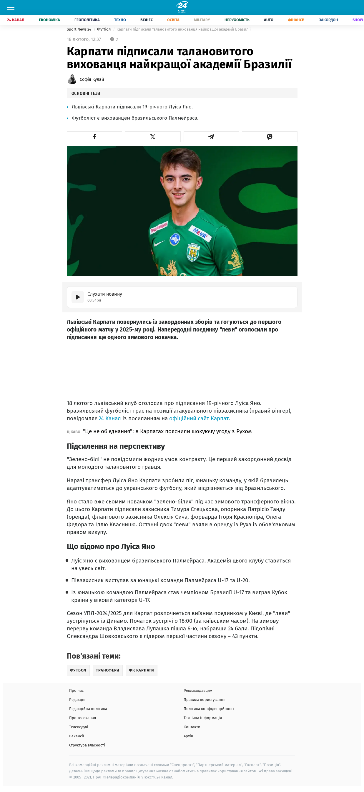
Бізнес (146, 20)
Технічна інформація (203, 718)
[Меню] (10, 7)
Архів (188, 736)
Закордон (328, 20)
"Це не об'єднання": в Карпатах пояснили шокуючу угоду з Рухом (167, 431)
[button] (94, 136)
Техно (120, 20)
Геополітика (87, 20)
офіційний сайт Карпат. (199, 418)
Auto (268, 20)
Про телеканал (82, 718)
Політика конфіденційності (209, 708)
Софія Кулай (92, 79)
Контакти (192, 727)
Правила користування (204, 699)
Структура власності (87, 745)
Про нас (76, 690)
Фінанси (296, 20)
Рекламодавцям (198, 690)
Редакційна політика (88, 708)
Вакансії (76, 736)
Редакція (77, 699)
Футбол (104, 29)
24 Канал (15, 20)
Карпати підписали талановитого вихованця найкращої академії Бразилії (184, 29)
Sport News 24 (79, 29)
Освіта (173, 20)
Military (202, 20)
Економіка (49, 20)
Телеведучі (78, 727)
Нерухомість (237, 20)
